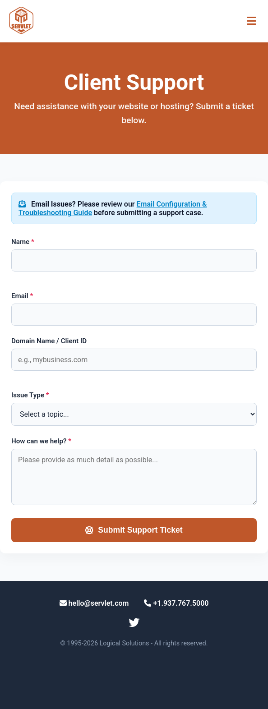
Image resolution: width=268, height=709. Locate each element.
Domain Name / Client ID (49, 341)
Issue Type (30, 395)
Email (22, 296)
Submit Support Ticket (133, 529)
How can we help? (41, 441)
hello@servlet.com (94, 603)
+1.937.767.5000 (176, 603)
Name (22, 242)
